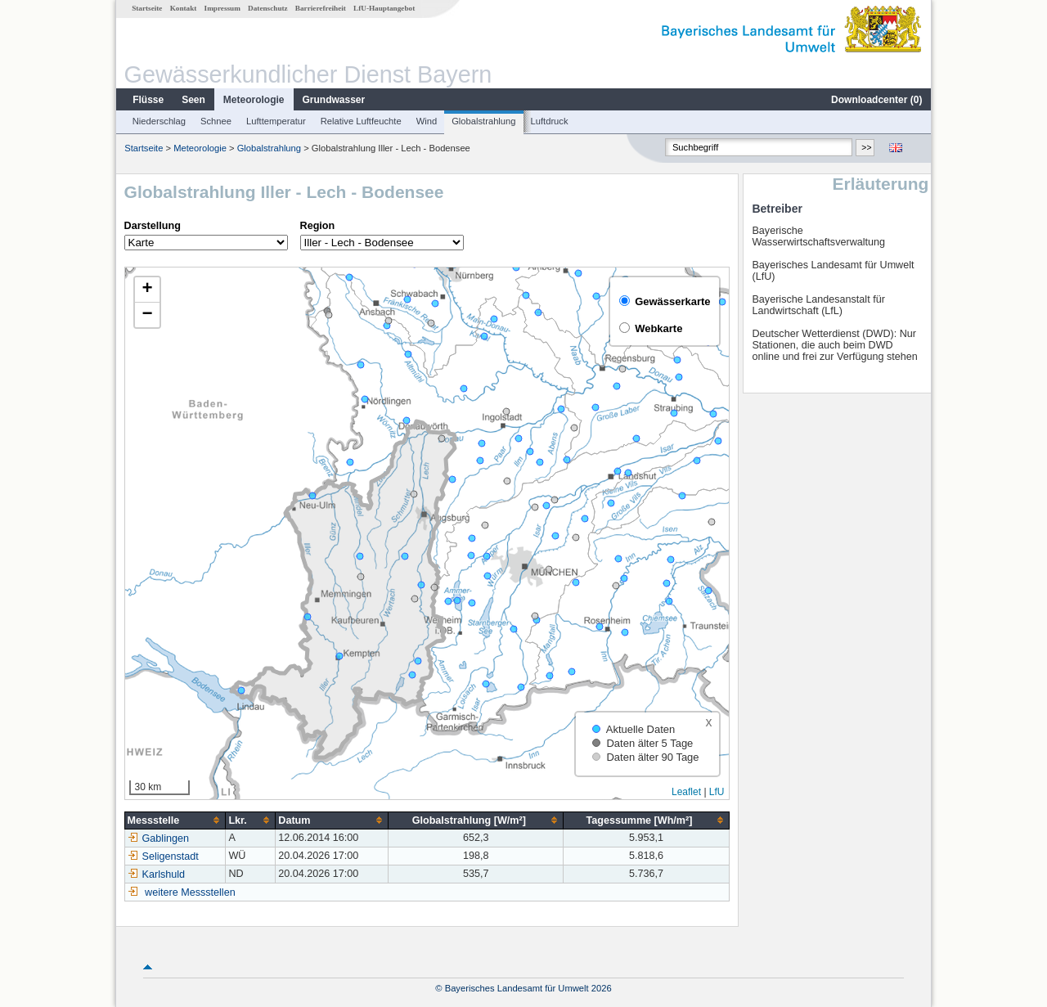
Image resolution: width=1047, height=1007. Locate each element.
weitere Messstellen (190, 892)
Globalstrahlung (483, 121)
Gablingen (158, 838)
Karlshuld (157, 874)
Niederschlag (159, 121)
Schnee (215, 121)
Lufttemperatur (276, 121)
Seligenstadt (163, 856)
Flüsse (148, 100)
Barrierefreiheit (320, 8)
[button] (147, 290)
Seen (193, 100)
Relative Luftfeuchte (361, 121)
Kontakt (183, 8)
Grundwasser (334, 100)
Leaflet (686, 792)
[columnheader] (175, 820)
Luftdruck (549, 121)
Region (317, 226)
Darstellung (152, 226)
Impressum (222, 8)
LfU (717, 792)
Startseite (147, 8)
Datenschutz (268, 8)
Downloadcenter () (876, 100)
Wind (427, 121)
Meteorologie (254, 100)
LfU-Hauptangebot (384, 8)
